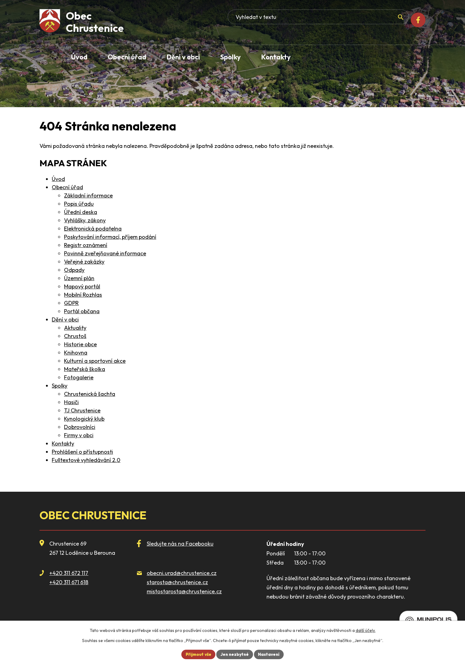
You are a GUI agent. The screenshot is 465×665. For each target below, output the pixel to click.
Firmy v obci (78, 435)
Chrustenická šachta (89, 393)
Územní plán (79, 278)
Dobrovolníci (79, 426)
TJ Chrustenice (82, 410)
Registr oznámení (85, 245)
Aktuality (75, 327)
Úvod (58, 178)
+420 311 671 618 (68, 582)
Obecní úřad (67, 187)
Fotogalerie (78, 377)
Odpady (74, 269)
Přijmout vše (197, 654)
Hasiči (71, 402)
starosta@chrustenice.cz (177, 582)
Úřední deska (80, 212)
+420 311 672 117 (68, 573)
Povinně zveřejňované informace (105, 253)
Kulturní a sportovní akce (95, 360)
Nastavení (270, 654)
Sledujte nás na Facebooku (180, 543)
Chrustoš (75, 336)
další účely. (366, 630)
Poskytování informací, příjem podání (110, 236)
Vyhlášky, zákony (85, 220)
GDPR (71, 302)
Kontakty (63, 443)
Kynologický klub (84, 418)
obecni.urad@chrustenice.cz (182, 573)
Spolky (59, 385)
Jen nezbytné (235, 654)
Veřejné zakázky (84, 261)
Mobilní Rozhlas (83, 294)
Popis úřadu (79, 203)
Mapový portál (82, 286)
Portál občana (82, 311)
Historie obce (80, 344)
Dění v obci (65, 319)
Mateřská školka (84, 369)
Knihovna (75, 352)
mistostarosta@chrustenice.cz (184, 591)
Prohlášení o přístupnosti (82, 451)
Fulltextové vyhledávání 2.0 (86, 460)
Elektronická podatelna (93, 228)
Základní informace (88, 195)
